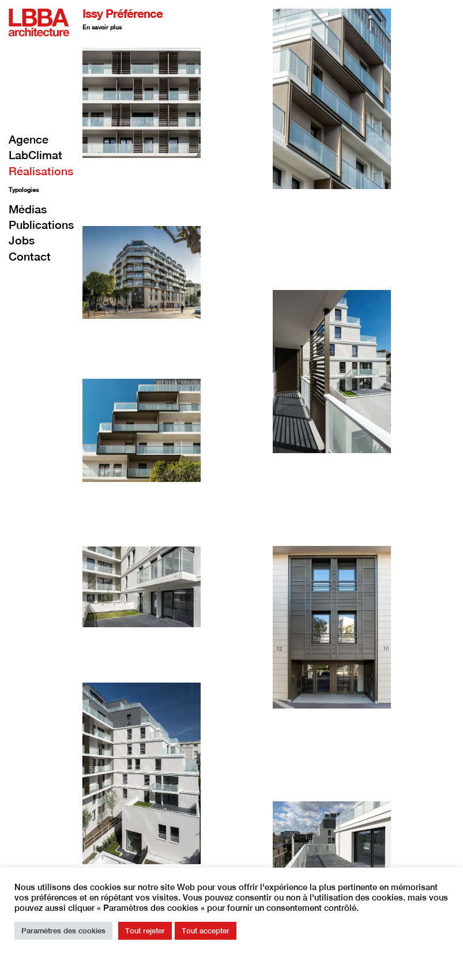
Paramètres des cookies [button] (63, 930)
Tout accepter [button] (205, 930)
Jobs (22, 240)
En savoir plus (102, 27)
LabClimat (35, 154)
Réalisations (41, 171)
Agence (28, 139)
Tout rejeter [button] (145, 930)
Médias (28, 209)
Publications (41, 224)
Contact (30, 256)
